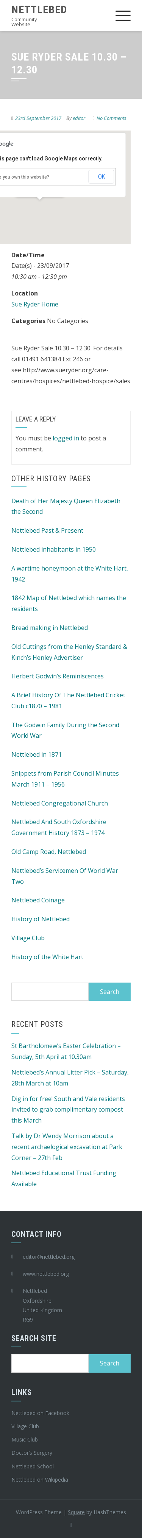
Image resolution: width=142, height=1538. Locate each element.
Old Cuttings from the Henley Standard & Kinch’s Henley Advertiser (69, 652)
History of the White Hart (47, 957)
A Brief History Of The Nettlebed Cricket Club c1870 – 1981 (68, 700)
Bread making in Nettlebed (49, 628)
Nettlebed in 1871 (36, 754)
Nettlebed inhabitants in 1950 (53, 549)
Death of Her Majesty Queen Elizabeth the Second (65, 506)
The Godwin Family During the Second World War (65, 730)
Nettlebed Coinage (38, 900)
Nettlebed (39, 9)
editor (79, 118)
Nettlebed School (32, 1466)
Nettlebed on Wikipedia (39, 1479)
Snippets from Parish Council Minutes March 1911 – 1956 (65, 778)
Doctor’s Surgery (31, 1452)
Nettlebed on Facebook (40, 1413)
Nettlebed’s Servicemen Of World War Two (64, 876)
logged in (66, 438)
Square (76, 1512)
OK (101, 177)
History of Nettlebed (40, 919)
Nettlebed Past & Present (47, 530)
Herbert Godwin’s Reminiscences (57, 676)
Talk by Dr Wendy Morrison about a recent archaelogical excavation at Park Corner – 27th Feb (66, 1147)
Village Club (28, 938)
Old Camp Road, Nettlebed (48, 852)
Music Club (24, 1439)
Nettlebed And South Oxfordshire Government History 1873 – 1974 (58, 827)
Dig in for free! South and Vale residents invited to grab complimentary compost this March (68, 1110)
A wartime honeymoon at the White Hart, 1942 (69, 573)
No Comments (111, 118)
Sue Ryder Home (34, 304)
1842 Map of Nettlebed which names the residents (68, 603)
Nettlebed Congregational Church (59, 803)
